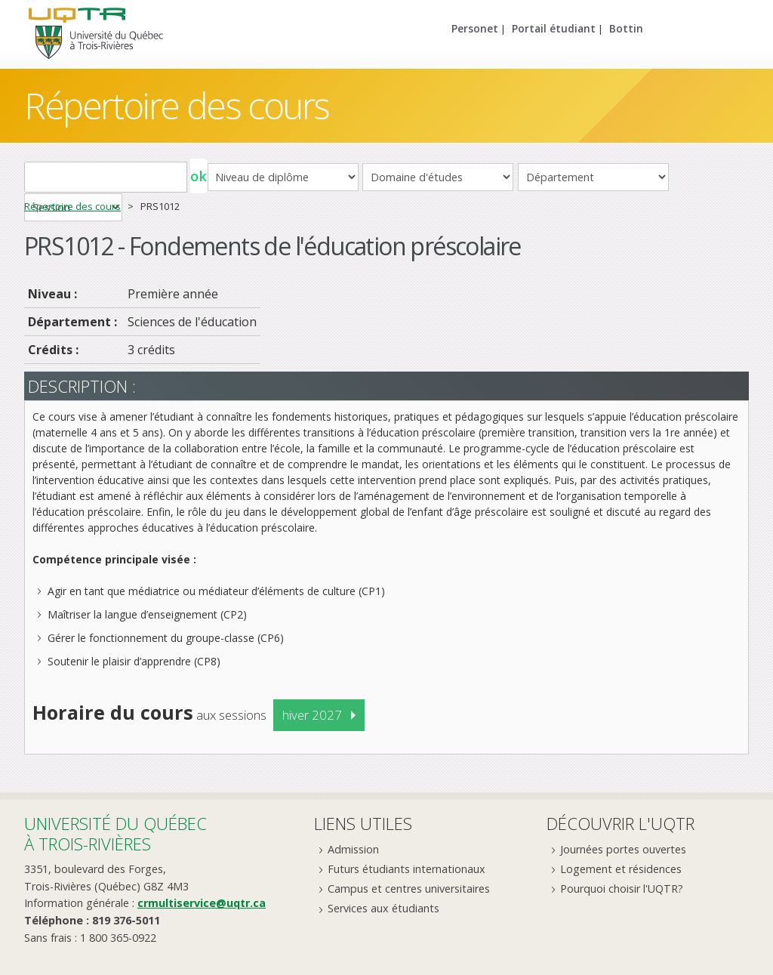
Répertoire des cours (176, 105)
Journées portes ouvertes (623, 849)
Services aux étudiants (383, 908)
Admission (353, 849)
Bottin (626, 28)
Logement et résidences (621, 869)
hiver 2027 (312, 715)
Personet (474, 28)
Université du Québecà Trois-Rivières (115, 833)
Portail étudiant (554, 28)
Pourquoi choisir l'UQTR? (621, 888)
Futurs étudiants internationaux (406, 869)
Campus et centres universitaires (409, 888)
